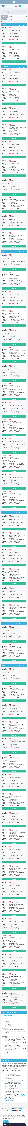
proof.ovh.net (21, 1095)
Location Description (7, 1015)
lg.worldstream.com (10, 1100)
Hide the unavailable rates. (8, 22)
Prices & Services (10, 11)
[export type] (24, 25)
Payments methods (6, 1108)
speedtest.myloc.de (17, 1086)
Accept (6, 1121)
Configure (14, 43)
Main (3, 11)
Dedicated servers (21, 11)
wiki (26, 6)
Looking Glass (17, 1082)
